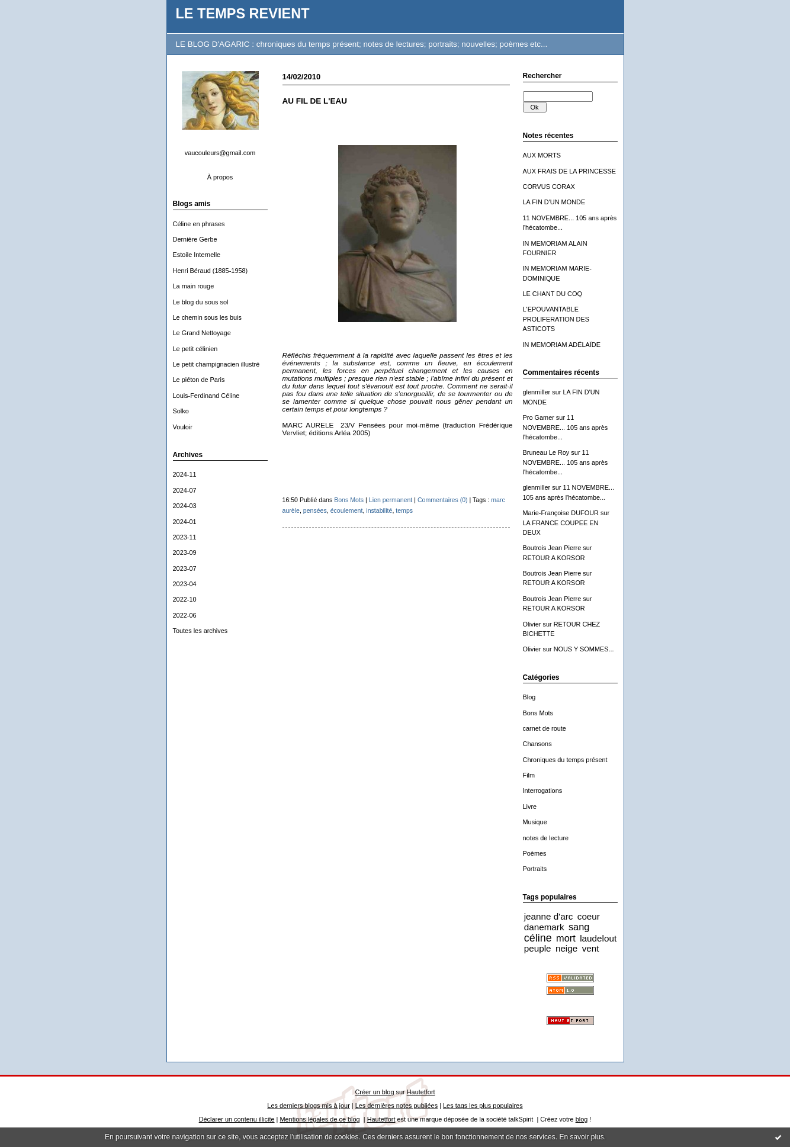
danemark (544, 927)
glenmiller (537, 392)
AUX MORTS (542, 155)
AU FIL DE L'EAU (315, 101)
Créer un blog (374, 1091)
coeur (588, 916)
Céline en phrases (199, 223)
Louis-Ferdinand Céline (206, 395)
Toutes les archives (200, 630)
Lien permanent (391, 499)
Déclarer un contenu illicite (237, 1119)
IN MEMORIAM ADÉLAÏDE (562, 344)
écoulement (346, 510)
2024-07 (185, 490)
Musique (535, 821)
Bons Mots (538, 713)
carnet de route (544, 728)
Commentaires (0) (443, 499)
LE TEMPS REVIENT (243, 13)
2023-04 (185, 583)
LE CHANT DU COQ (552, 293)
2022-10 (185, 599)
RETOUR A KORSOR (554, 557)
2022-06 (185, 615)
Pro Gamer (538, 417)
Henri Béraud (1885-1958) (210, 270)
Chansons (537, 743)
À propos (220, 177)
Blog (529, 697)
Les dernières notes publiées (396, 1105)
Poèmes (535, 853)
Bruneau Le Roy (546, 452)
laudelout (598, 938)
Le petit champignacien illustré (216, 364)
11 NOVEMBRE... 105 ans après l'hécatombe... (565, 427)
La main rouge (193, 286)
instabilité (379, 510)
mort (566, 938)
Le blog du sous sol (201, 302)
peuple (537, 948)
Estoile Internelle (197, 254)
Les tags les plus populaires (483, 1105)
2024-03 (185, 505)
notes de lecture (546, 837)
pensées (315, 510)
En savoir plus (581, 1137)
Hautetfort (421, 1091)
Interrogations (543, 790)
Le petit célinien (195, 348)
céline (538, 938)
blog (582, 1119)
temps (404, 510)
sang (579, 926)
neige (566, 948)
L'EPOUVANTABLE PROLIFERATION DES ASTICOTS (556, 319)
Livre (530, 806)
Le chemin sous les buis (207, 317)
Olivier (532, 624)
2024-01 (185, 521)
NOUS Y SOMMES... (584, 649)
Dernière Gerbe (195, 239)
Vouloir (182, 426)
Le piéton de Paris (199, 379)
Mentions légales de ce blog (319, 1119)
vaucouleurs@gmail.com (220, 152)
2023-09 (185, 552)
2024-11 (185, 474)
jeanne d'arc (548, 916)
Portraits (535, 868)
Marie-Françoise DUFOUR (561, 512)
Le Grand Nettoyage (202, 332)
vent (590, 948)
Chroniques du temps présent (565, 759)
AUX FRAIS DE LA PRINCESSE (569, 171)
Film (529, 775)
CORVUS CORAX (549, 186)
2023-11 (185, 537)
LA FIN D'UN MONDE (554, 201)
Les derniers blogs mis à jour (308, 1105)
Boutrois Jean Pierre (552, 547)
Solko (181, 411)
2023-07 (185, 568)
